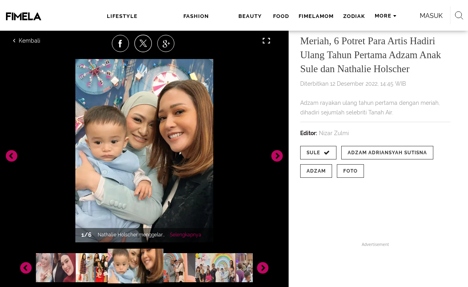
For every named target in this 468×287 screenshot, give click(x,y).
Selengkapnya (185, 235)
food (226, 16)
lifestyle (114, 16)
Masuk (417, 16)
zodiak (299, 16)
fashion (159, 16)
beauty (196, 16)
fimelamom (261, 16)
